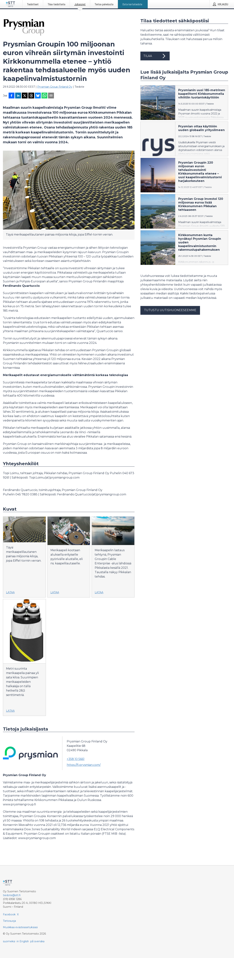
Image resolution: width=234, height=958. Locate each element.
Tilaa (155, 56)
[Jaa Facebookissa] (11, 96)
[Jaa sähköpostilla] (51, 96)
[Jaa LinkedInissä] (18, 96)
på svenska (37, 941)
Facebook (9, 914)
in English (23, 941)
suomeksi (9, 941)
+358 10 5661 (75, 759)
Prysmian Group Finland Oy (54, 86)
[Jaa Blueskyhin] (38, 96)
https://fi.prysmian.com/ (84, 765)
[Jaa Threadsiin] (31, 96)
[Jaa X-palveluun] (25, 96)
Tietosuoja (9, 920)
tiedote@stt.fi (12, 895)
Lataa (10, 592)
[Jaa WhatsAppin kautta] (44, 96)
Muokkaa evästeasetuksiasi (20, 927)
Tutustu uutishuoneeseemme (170, 310)
